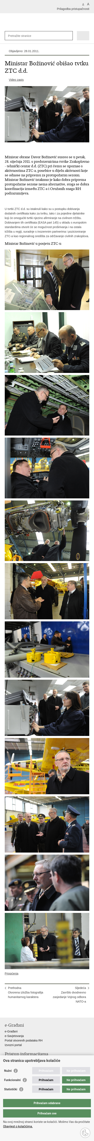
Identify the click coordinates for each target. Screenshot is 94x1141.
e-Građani (11, 1031)
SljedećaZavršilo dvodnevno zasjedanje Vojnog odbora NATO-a (69, 994)
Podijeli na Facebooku (16, 1011)
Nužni (8, 1070)
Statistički (10, 1089)
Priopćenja (11, 973)
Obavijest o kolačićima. (18, 1126)
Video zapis (16, 79)
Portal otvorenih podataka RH (24, 1040)
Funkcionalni (12, 1080)
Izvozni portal (13, 1045)
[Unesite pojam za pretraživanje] (23, 35)
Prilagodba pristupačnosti (73, 9)
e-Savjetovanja (14, 1036)
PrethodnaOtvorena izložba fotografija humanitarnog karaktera (25, 992)
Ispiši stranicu (7, 1011)
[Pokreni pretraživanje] (69, 36)
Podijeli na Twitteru (24, 1011)
